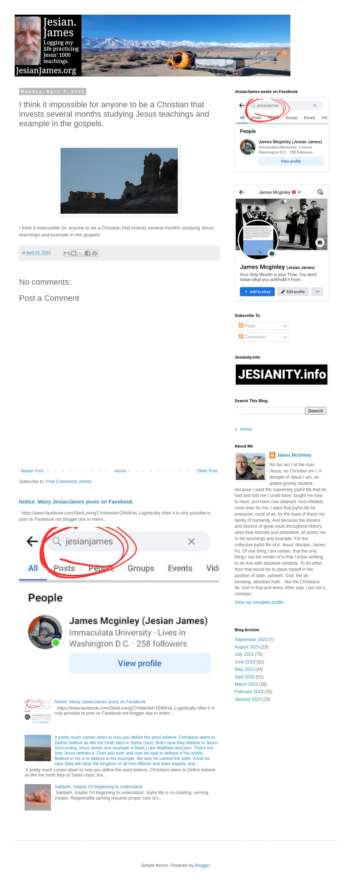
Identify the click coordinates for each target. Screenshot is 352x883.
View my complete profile (259, 602)
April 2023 (244, 677)
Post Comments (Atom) (69, 481)
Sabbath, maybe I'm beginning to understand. (99, 786)
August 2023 (247, 647)
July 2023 (244, 654)
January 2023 (248, 699)
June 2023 (245, 662)
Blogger (202, 865)
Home (120, 471)
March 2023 (246, 684)
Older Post (207, 471)
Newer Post (32, 471)
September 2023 (251, 639)
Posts (247, 326)
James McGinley (294, 455)
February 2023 (249, 691)
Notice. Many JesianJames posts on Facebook (76, 502)
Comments (252, 337)
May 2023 (244, 669)
